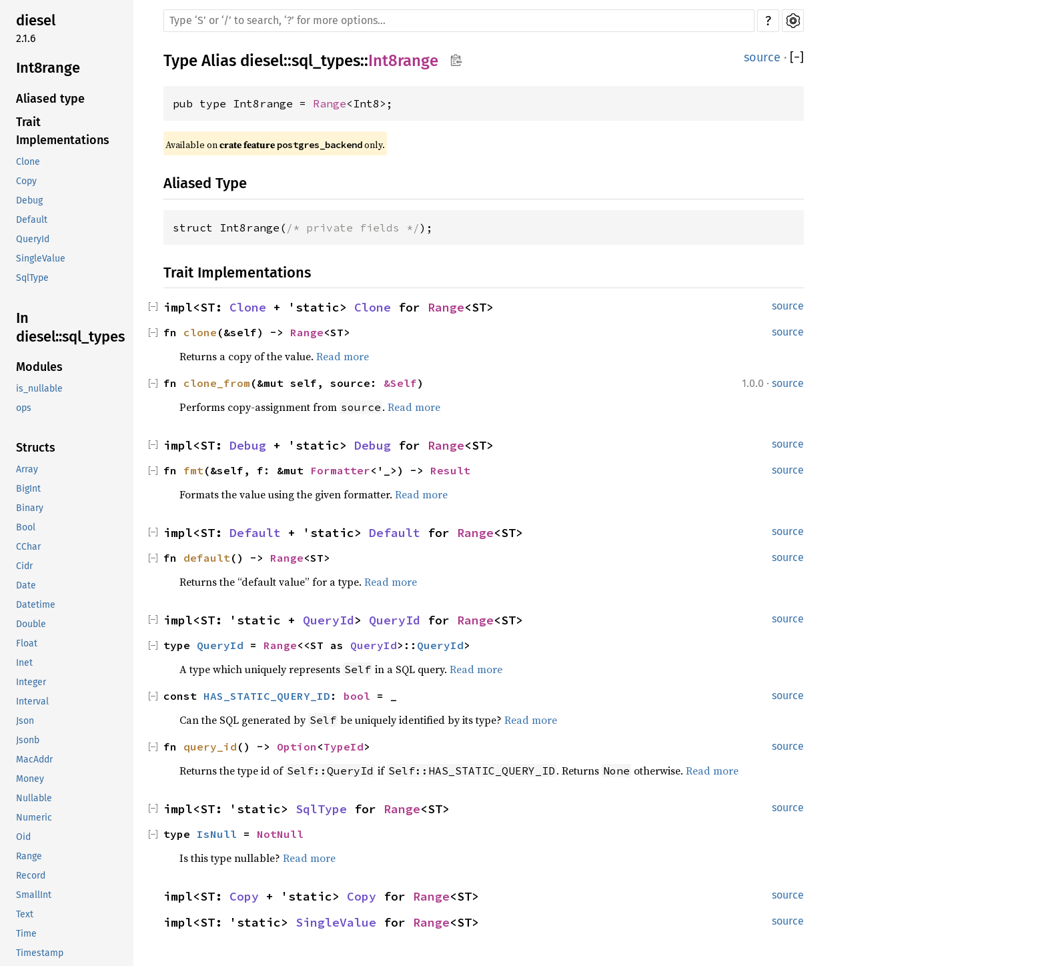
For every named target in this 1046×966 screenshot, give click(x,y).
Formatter (340, 470)
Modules (39, 367)
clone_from (216, 383)
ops (23, 408)
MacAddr (34, 759)
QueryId (32, 239)
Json (25, 721)
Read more (342, 356)
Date (26, 585)
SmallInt (33, 895)
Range (29, 856)
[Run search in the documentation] (458, 20)
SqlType (32, 278)
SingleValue (40, 258)
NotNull (280, 834)
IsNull (217, 834)
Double (31, 624)
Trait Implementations (62, 131)
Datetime (35, 604)
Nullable (34, 798)
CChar (28, 546)
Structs (35, 447)
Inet (24, 662)
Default (31, 219)
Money (30, 779)
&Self (400, 383)
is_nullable (39, 388)
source (762, 57)
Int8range (48, 68)
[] (797, 58)
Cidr (24, 566)
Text (24, 914)
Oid (23, 837)
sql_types (326, 60)
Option (297, 746)
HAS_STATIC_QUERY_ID (266, 695)
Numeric (34, 817)
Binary (29, 508)
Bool (25, 527)
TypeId (344, 746)
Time (26, 933)
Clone (28, 161)
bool (357, 695)
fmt (193, 470)
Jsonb (27, 740)
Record (30, 875)
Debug (29, 200)
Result (450, 470)
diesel (35, 20)
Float (26, 643)
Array (27, 469)
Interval (32, 701)
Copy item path (456, 60)
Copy (26, 181)
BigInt (28, 488)
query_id (210, 746)
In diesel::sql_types (70, 327)
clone (200, 332)
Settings (793, 20)
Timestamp (39, 953)
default (206, 557)
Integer (31, 682)
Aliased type (50, 98)
